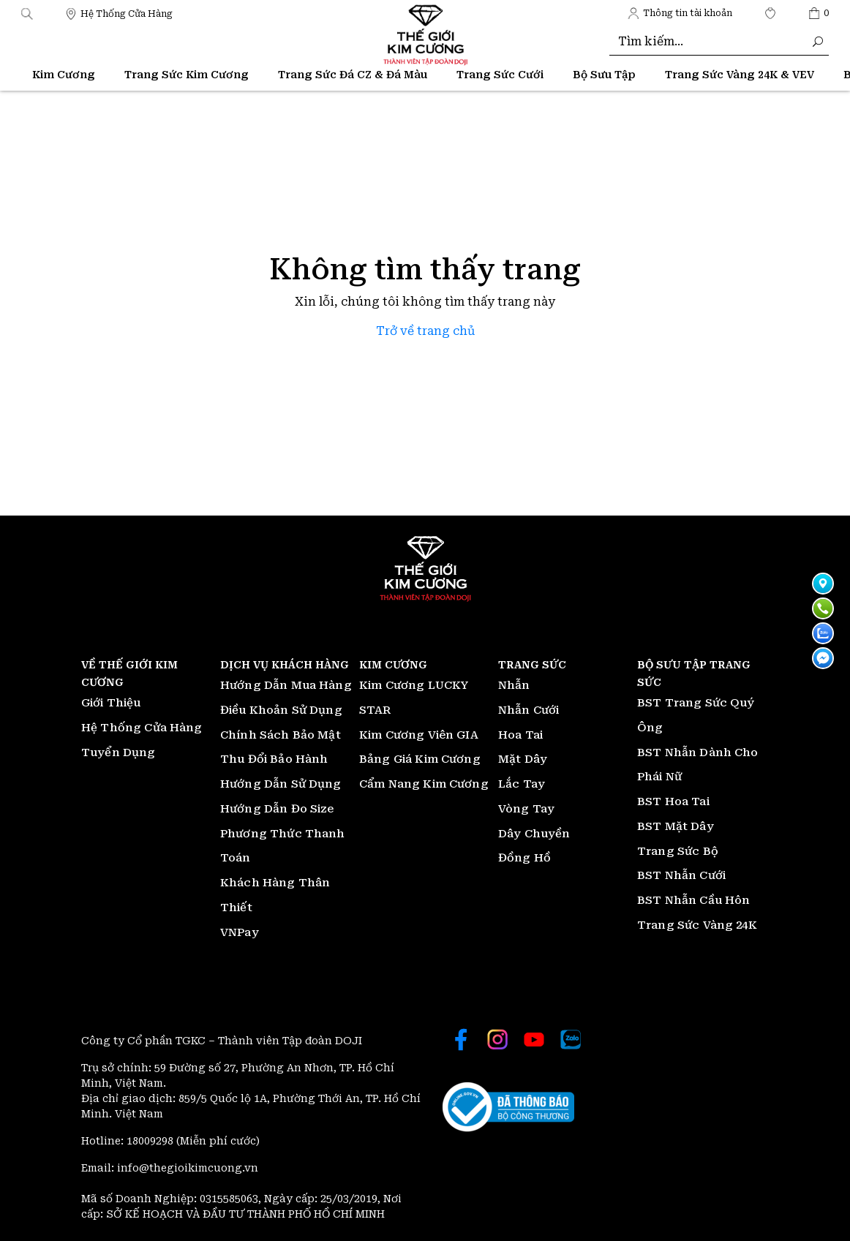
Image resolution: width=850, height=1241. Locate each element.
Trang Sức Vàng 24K (697, 925)
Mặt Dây (522, 759)
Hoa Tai (520, 735)
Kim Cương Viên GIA (418, 735)
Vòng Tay (526, 808)
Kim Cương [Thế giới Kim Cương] (63, 74)
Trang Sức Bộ (677, 851)
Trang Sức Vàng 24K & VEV (739, 74)
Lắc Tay (521, 784)
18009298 (151, 1141)
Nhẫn (514, 685)
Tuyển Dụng (118, 752)
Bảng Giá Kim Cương (420, 759)
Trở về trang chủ (425, 331)
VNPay (239, 932)
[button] (27, 13)
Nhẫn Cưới (528, 710)
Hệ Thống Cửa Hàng (142, 727)
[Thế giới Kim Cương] (119, 13)
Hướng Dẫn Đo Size (277, 808)
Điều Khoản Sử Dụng (281, 710)
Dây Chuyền (534, 833)
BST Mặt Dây (675, 826)
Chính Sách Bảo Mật (280, 735)
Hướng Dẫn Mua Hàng (286, 685)
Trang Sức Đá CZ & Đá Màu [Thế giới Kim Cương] (352, 74)
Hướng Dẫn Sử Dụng (281, 784)
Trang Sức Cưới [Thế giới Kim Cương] (500, 74)
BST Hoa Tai (673, 801)
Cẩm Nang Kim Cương (424, 784)
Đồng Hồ (524, 857)
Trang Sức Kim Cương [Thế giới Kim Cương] (186, 74)
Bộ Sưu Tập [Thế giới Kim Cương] (604, 74)
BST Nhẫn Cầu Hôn (693, 900)
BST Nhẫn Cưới (681, 875)
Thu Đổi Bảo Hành (274, 759)
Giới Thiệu (111, 702)
